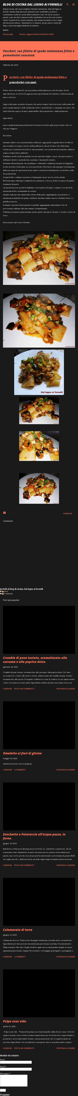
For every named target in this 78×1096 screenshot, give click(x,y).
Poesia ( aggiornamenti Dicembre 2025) (36, 34)
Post (5, 591)
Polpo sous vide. (15, 1021)
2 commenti (20, 770)
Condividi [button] (67, 513)
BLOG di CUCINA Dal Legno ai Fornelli (32, 4)
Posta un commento (24, 688)
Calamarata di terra (17, 930)
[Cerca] (67, 4)
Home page (8, 34)
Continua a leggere (65, 688)
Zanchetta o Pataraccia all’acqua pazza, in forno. (34, 836)
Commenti (7, 594)
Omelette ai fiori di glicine (22, 753)
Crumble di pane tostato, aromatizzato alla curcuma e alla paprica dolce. (35, 660)
